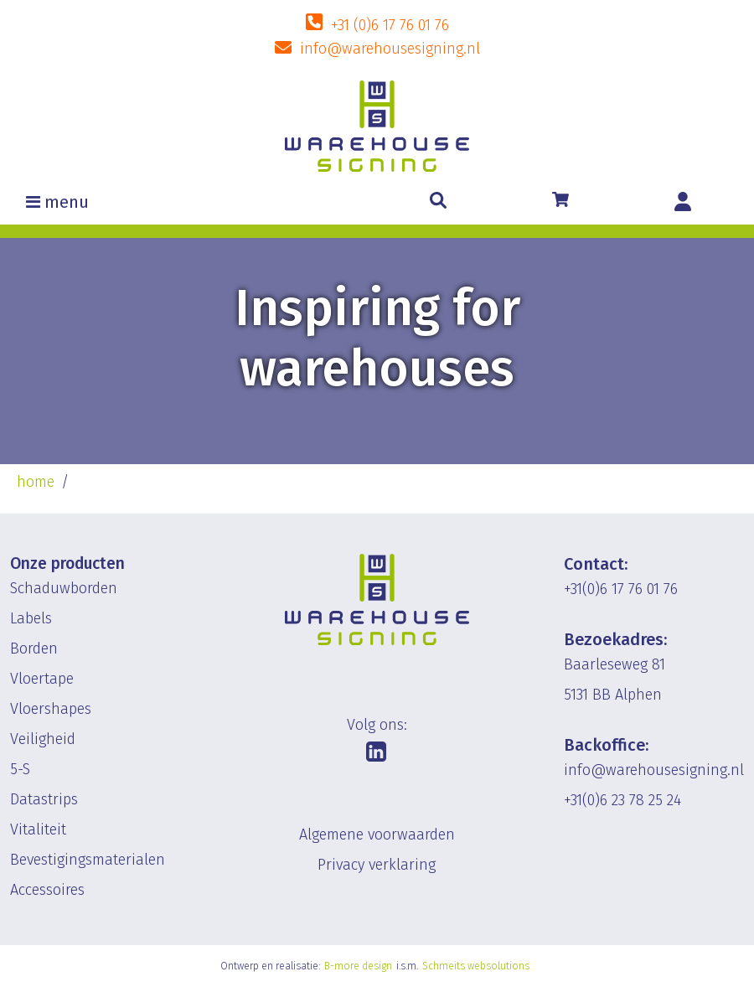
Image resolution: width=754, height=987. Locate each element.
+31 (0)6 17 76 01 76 (390, 25)
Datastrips (44, 799)
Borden (34, 648)
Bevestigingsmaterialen (87, 859)
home (35, 482)
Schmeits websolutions (475, 966)
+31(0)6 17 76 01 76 (621, 589)
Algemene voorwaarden (377, 834)
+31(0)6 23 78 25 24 (622, 800)
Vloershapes (50, 709)
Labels (31, 618)
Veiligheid (42, 739)
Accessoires (47, 890)
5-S (20, 769)
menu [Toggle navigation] (66, 202)
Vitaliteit (38, 829)
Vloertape (42, 678)
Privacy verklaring (377, 864)
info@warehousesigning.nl (390, 48)
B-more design (358, 966)
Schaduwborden (63, 588)
